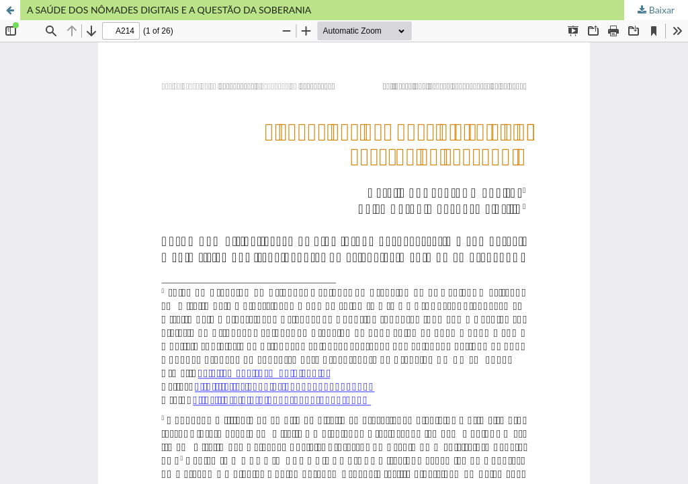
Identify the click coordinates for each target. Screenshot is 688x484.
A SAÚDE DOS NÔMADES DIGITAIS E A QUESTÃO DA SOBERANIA (169, 9)
